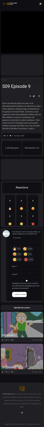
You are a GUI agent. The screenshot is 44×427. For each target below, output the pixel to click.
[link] (39, 96)
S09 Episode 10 (32, 148)
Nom (14, 266)
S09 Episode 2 (8, 367)
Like (19, 249)
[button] (32, 96)
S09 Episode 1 (8, 335)
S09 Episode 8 (12, 148)
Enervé (31, 259)
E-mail (15, 274)
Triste (19, 259)
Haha (19, 254)
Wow (30, 254)
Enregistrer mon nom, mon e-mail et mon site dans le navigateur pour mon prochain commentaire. (26, 285)
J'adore (30, 249)
